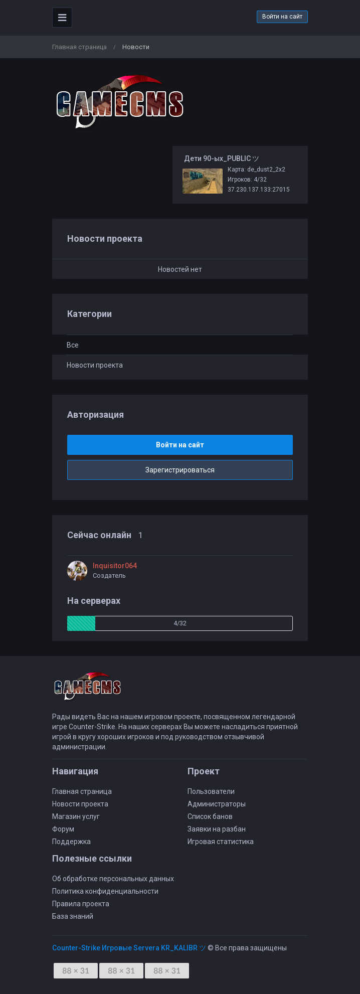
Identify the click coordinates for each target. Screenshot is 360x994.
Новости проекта (95, 365)
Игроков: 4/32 (247, 179)
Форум (63, 829)
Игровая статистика (221, 842)
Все (73, 345)
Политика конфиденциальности (105, 891)
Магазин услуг (76, 816)
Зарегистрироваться (180, 470)
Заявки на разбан (217, 829)
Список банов (210, 816)
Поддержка (71, 842)
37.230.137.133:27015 (259, 189)
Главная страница (79, 47)
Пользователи (211, 791)
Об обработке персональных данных (113, 879)
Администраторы (217, 804)
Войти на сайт (282, 16)
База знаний (72, 916)
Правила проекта (80, 904)
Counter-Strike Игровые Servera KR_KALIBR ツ (129, 948)
